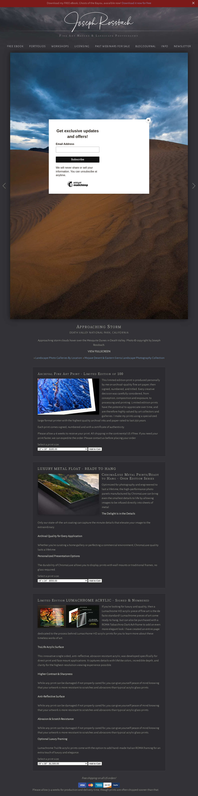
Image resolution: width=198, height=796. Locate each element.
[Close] (148, 120)
